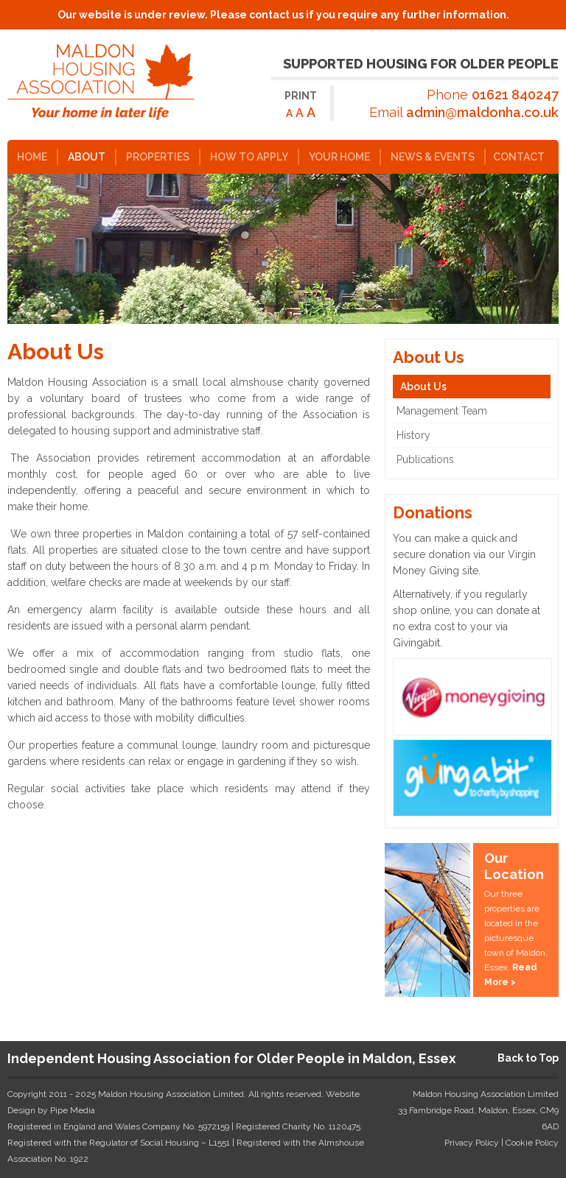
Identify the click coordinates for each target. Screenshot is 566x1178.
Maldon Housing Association (110, 82)
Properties (157, 157)
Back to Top (528, 1058)
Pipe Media (72, 1110)
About (86, 157)
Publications (425, 459)
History (413, 435)
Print (300, 96)
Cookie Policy (532, 1143)
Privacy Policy (471, 1143)
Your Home (339, 157)
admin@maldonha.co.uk (482, 112)
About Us (423, 386)
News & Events (433, 157)
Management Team (441, 411)
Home (32, 157)
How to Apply (249, 157)
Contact (519, 157)
